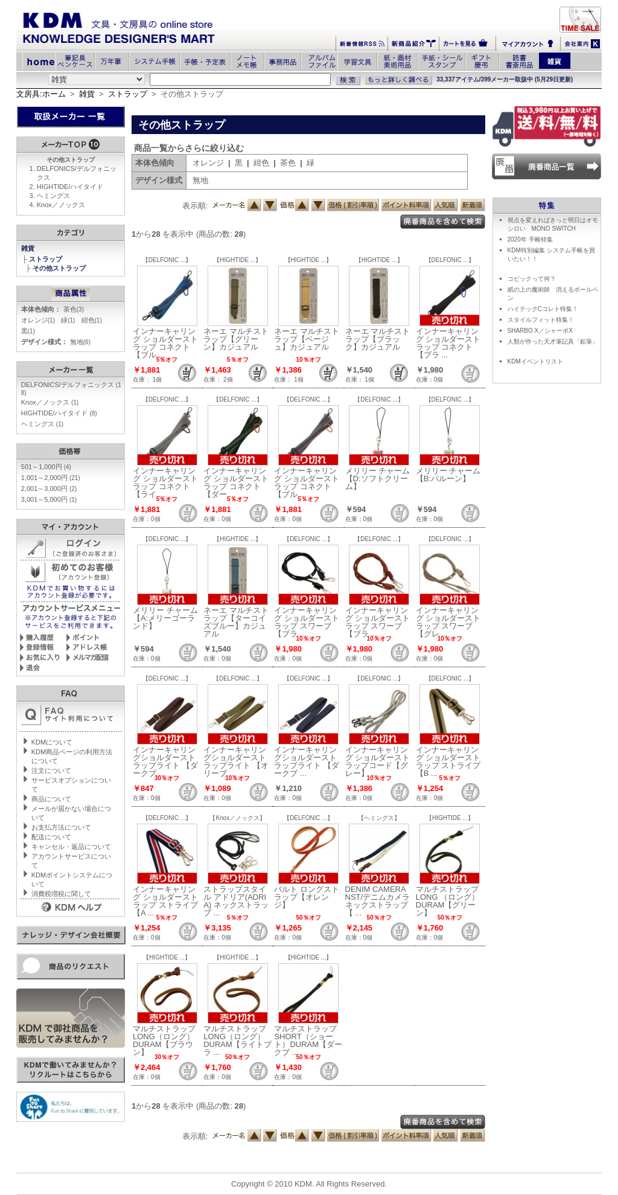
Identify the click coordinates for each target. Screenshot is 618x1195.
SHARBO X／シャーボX (540, 330)
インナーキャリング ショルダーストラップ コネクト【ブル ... (165, 343)
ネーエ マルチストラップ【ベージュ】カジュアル (306, 339)
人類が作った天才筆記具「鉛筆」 (553, 341)
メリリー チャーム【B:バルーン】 (448, 474)
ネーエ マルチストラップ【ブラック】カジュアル (377, 339)
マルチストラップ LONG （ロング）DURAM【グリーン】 (447, 901)
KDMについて (51, 742)
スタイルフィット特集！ (541, 319)
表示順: (195, 205)
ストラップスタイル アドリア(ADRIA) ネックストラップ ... (236, 901)
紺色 (91, 320)
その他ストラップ (60, 268)
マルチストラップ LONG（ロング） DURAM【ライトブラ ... (237, 1040)
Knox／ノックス (61, 204)
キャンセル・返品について (71, 846)
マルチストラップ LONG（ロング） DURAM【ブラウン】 (164, 1040)
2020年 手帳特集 (530, 239)
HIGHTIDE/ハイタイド (70, 186)
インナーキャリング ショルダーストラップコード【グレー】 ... (377, 761)
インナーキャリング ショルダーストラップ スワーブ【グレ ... (448, 622)
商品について (51, 799)
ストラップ (127, 93)
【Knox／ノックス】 (237, 818)
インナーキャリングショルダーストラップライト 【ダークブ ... (165, 761)
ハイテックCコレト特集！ (543, 309)
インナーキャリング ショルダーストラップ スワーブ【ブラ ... (306, 622)
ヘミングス (53, 195)
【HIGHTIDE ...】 (237, 260)
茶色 (73, 309)
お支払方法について (61, 827)
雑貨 (87, 93)
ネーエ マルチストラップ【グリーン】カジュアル (236, 339)
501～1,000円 (46, 466)
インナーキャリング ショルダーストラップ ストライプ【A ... (165, 901)
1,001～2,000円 (50, 477)
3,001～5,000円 (49, 499)
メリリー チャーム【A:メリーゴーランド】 (165, 618)
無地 (80, 341)
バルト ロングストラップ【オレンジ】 (306, 897)
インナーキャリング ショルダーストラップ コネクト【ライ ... (165, 482)
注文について (51, 770)
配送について (51, 837)
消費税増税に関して (61, 893)
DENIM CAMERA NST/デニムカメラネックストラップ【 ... (377, 901)
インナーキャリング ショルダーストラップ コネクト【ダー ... (236, 482)
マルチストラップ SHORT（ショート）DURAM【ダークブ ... (308, 1040)
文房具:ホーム (41, 93)
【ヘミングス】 (379, 818)
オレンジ (38, 320)
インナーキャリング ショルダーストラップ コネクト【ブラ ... (448, 343)
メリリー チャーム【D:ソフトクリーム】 (377, 478)
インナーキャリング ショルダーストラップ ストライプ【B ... (448, 761)
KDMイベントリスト (535, 361)
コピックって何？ (532, 278)
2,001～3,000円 (49, 488)
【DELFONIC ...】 (167, 260)
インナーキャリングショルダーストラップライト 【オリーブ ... (236, 761)
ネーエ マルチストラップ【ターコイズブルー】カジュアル (236, 622)
